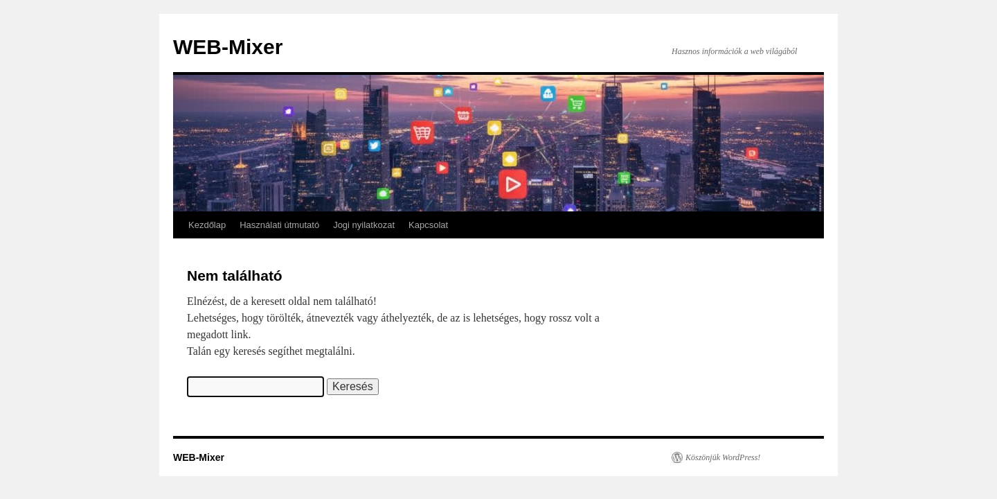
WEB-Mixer (227, 46)
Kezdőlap (207, 225)
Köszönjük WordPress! (722, 457)
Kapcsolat (428, 225)
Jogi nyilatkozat (364, 225)
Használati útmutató (279, 225)
